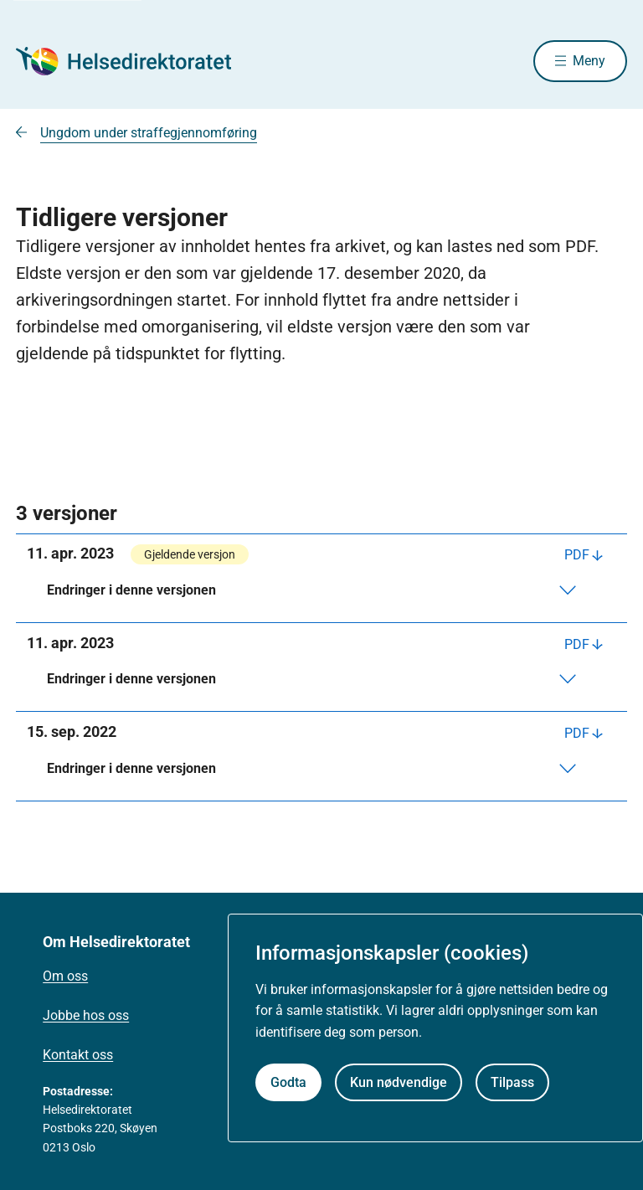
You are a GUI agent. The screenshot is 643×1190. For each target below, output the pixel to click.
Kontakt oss (78, 1055)
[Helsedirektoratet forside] (136, 61)
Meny (589, 61)
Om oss (65, 976)
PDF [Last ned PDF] (576, 555)
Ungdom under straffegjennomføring (148, 133)
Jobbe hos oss (86, 1015)
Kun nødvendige (398, 1082)
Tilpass (512, 1082)
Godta (288, 1082)
